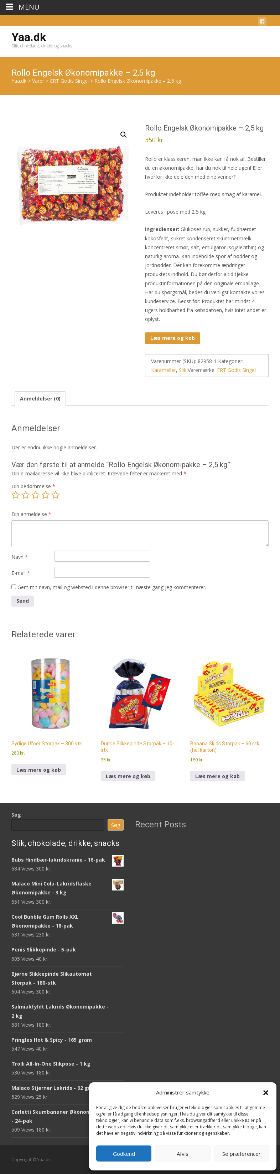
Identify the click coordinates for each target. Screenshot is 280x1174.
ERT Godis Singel (236, 370)
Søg (16, 814)
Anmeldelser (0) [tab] (40, 398)
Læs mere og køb (172, 338)
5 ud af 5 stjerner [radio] (55, 495)
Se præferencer (241, 1153)
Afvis (182, 1153)
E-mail (20, 573)
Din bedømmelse (33, 486)
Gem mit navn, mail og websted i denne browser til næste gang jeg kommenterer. (111, 587)
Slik (182, 370)
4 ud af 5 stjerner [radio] (45, 495)
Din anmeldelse (31, 514)
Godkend (124, 1153)
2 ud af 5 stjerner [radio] (25, 495)
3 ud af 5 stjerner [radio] (35, 495)
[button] (265, 1092)
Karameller (163, 370)
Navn (19, 556)
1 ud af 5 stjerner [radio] (15, 495)
